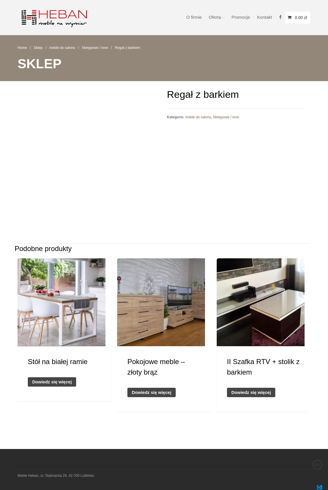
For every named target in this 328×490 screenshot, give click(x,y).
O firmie (194, 17)
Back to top (317, 464)
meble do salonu (62, 48)
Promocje (241, 17)
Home (22, 48)
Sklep (38, 48)
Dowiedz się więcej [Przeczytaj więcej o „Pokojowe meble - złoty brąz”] (151, 392)
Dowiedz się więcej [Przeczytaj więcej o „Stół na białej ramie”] (52, 381)
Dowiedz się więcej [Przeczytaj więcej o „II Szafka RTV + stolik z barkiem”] (251, 392)
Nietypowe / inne (95, 48)
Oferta (215, 17)
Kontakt (264, 17)
